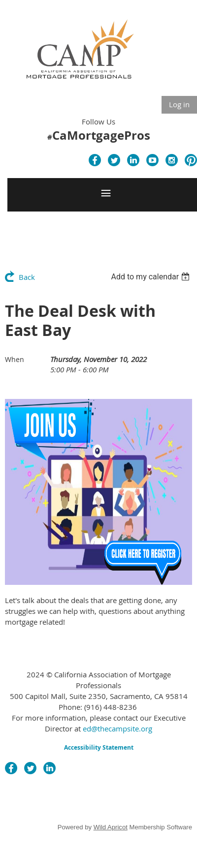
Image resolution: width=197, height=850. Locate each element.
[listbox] (151, 277)
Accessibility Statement (98, 747)
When (14, 359)
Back (27, 277)
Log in (179, 104)
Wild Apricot (111, 827)
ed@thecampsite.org (117, 728)
